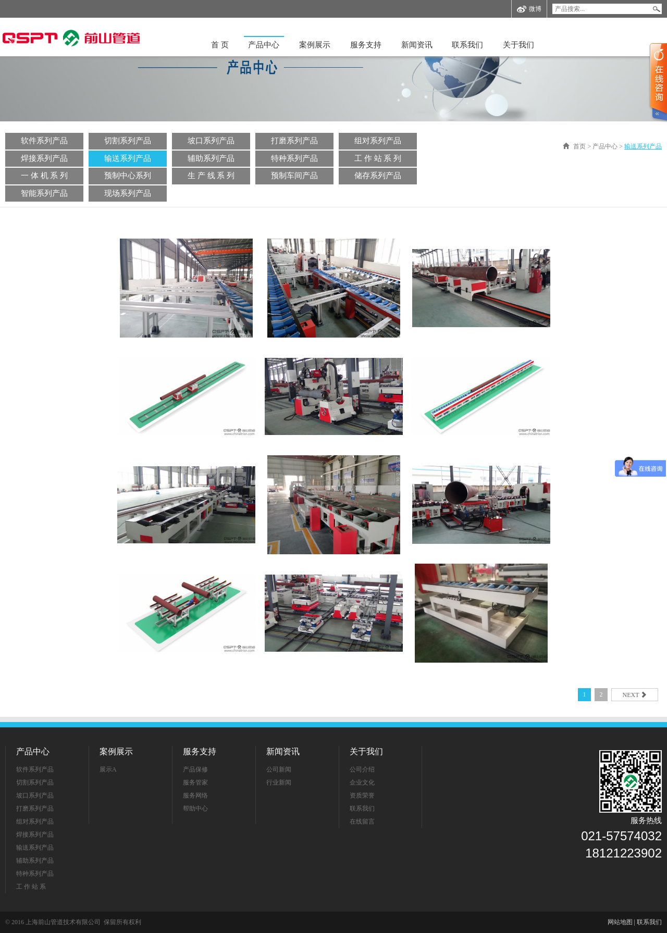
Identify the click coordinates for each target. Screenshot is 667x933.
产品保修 (195, 769)
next (635, 695)
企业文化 (362, 782)
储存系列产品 (377, 175)
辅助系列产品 (211, 158)
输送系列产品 (127, 158)
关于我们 (518, 45)
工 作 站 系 (31, 886)
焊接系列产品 (44, 158)
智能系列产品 (44, 193)
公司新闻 (278, 769)
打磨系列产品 (294, 140)
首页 (579, 146)
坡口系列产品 (211, 140)
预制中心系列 (127, 175)
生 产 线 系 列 (211, 175)
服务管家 (195, 782)
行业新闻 (278, 782)
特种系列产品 (294, 158)
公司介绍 (362, 769)
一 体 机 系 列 (44, 175)
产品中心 (263, 45)
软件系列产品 (44, 140)
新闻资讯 (417, 45)
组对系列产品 (377, 140)
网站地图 (620, 922)
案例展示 (314, 45)
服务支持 (365, 45)
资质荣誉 (362, 795)
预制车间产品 (294, 175)
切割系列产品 (127, 140)
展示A (108, 769)
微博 (529, 9)
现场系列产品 (127, 193)
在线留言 (362, 821)
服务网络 (195, 795)
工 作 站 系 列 (377, 158)
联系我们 (467, 45)
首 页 (220, 45)
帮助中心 (195, 808)
